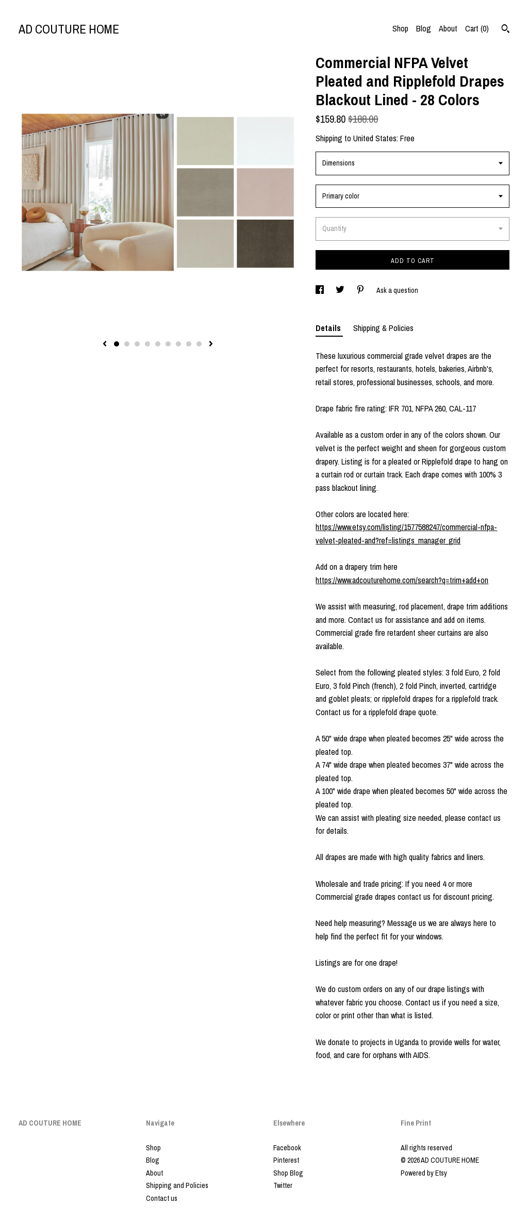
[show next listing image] (210, 344)
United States (375, 138)
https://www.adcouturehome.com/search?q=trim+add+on (402, 580)
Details (329, 328)
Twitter (282, 1185)
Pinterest (286, 1160)
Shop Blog (288, 1173)
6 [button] (168, 343)
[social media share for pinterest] (361, 290)
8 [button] (188, 343)
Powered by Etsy (424, 1173)
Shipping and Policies (177, 1185)
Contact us (161, 1198)
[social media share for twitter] (341, 290)
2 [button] (126, 343)
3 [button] (137, 343)
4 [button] (147, 343)
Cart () (477, 28)
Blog (423, 28)
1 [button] (116, 343)
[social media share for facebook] (320, 290)
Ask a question (397, 290)
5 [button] (157, 343)
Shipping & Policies (383, 328)
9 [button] (199, 343)
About (448, 28)
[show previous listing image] (104, 344)
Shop (400, 28)
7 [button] (178, 343)
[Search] (505, 30)
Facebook (287, 1147)
